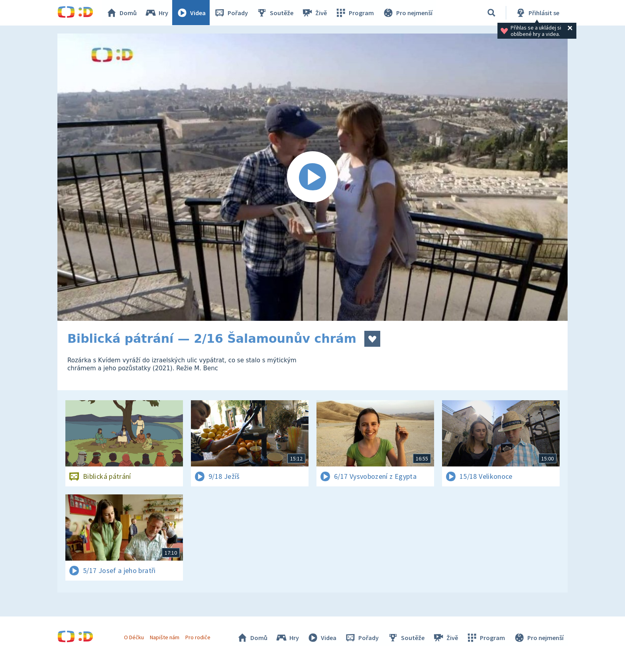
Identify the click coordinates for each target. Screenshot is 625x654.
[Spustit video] (312, 177)
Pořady (231, 13)
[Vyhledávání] (491, 13)
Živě (314, 13)
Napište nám (164, 637)
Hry (157, 13)
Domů (121, 13)
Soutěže (275, 13)
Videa (191, 13)
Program (354, 13)
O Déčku (134, 637)
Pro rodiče (198, 637)
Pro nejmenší (407, 13)
